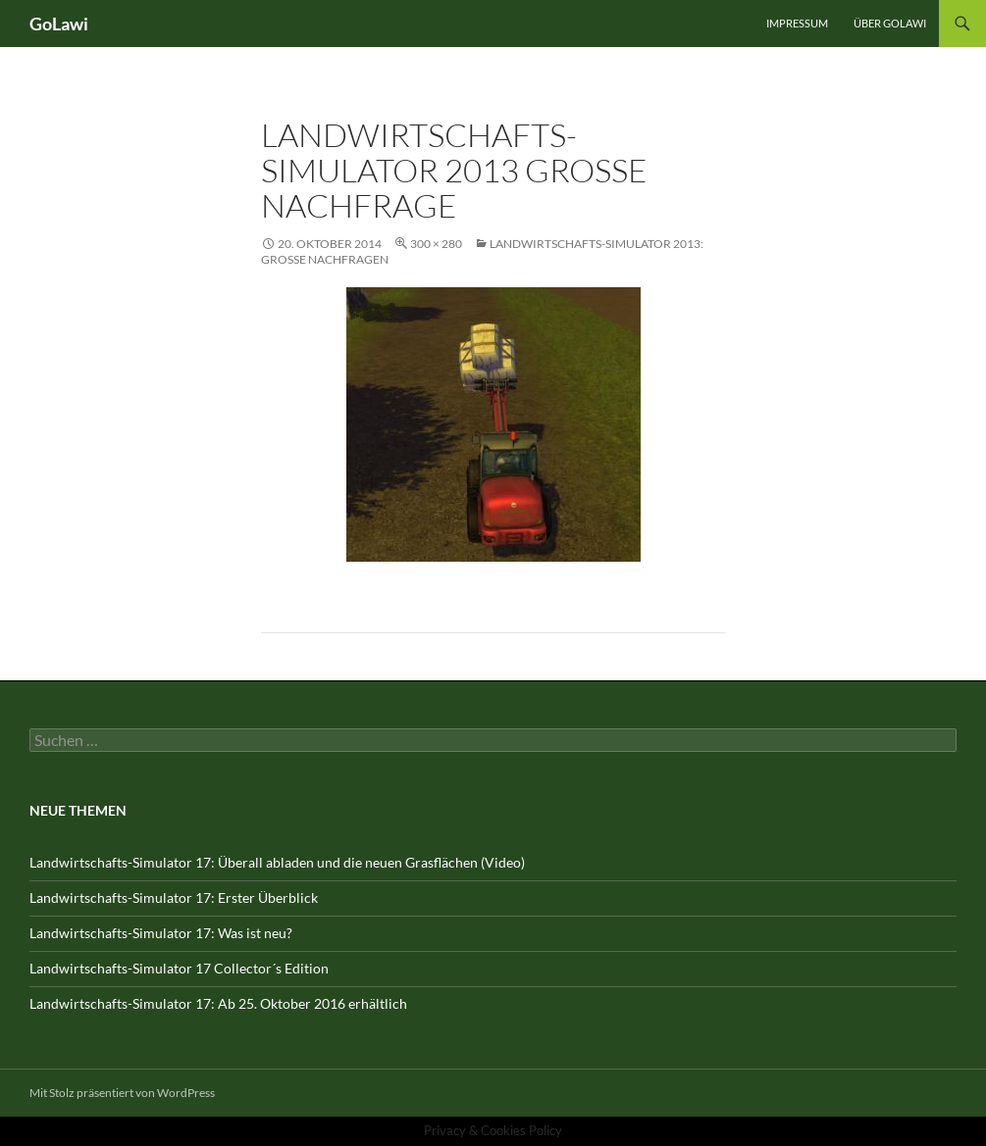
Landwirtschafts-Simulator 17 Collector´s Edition (179, 968)
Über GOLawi (890, 23)
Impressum (797, 23)
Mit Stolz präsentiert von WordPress (122, 1092)
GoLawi (58, 23)
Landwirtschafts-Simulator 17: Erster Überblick (173, 897)
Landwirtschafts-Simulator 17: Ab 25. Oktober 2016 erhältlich (218, 1003)
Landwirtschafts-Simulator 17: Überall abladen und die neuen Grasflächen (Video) (277, 862)
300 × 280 (436, 243)
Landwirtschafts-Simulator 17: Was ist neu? (160, 932)
